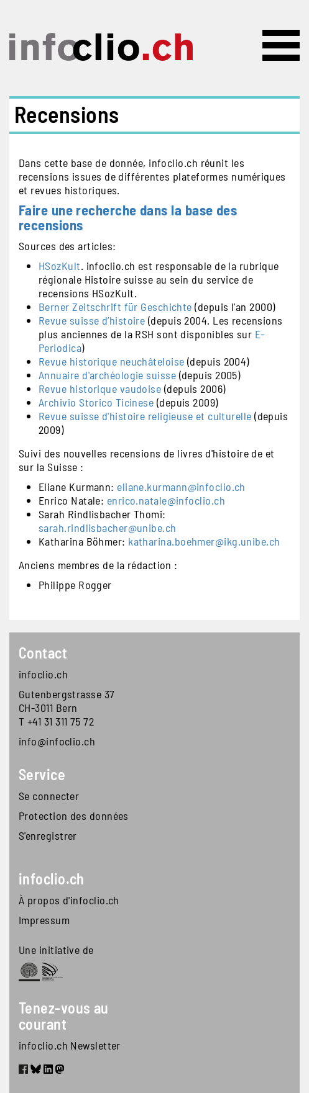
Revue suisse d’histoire (92, 320)
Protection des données (74, 815)
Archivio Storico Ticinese (96, 402)
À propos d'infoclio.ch (69, 900)
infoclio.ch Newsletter (70, 1045)
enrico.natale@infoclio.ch (166, 500)
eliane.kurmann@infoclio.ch (181, 486)
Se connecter (49, 796)
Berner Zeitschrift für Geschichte (115, 306)
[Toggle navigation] (281, 45)
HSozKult (60, 265)
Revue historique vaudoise (100, 388)
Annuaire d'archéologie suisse (107, 375)
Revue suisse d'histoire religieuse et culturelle (145, 416)
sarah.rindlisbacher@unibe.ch (108, 527)
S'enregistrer (48, 835)
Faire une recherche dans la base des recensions (128, 217)
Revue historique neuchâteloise (112, 361)
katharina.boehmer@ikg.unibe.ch (204, 541)
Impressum (44, 920)
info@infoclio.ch (57, 741)
